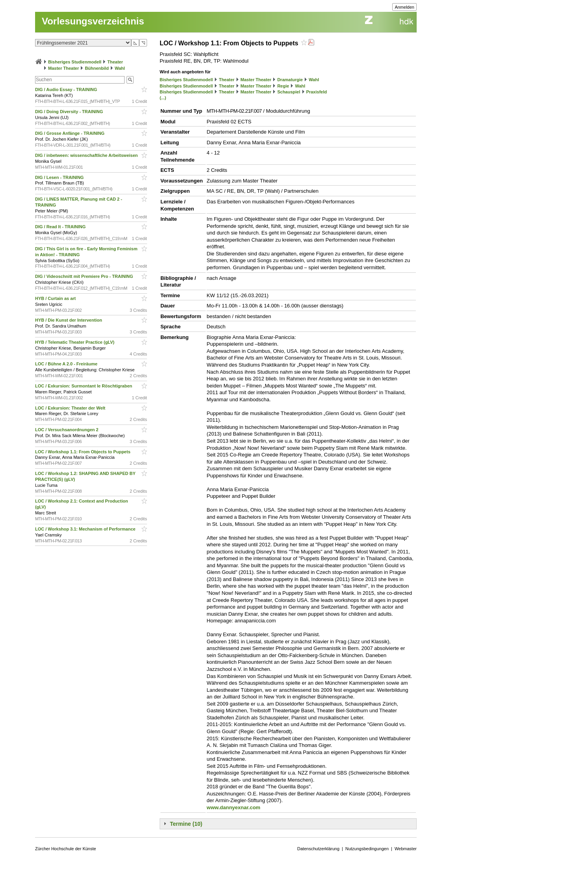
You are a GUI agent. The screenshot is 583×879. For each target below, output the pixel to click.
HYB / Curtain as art (56, 298)
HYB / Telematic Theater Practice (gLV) (75, 342)
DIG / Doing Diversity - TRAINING (69, 111)
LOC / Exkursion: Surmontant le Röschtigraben (84, 386)
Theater (115, 62)
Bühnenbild (97, 68)
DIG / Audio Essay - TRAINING (66, 89)
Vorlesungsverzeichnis (93, 21)
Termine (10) (186, 824)
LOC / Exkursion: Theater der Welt (70, 408)
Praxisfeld (316, 91)
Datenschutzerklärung (318, 848)
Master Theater (63, 68)
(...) (163, 97)
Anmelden (404, 7)
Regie (283, 86)
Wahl (120, 68)
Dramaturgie (290, 79)
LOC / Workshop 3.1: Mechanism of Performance (86, 529)
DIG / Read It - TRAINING (61, 226)
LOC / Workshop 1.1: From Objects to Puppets (83, 451)
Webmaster (406, 848)
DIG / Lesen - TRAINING (60, 177)
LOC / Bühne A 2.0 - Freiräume (67, 363)
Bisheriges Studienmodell (74, 62)
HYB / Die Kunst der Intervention (69, 320)
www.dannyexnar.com (233, 807)
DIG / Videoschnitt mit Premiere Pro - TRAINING (84, 276)
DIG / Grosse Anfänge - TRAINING (70, 133)
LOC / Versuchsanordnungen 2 (67, 429)
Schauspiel (288, 91)
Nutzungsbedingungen (367, 848)
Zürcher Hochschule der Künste (65, 848)
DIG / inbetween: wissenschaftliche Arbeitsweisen (87, 155)
